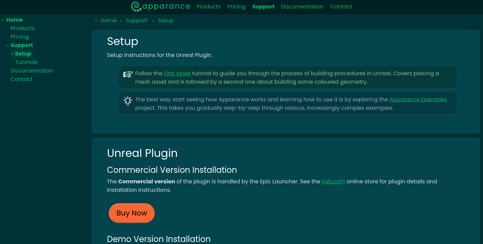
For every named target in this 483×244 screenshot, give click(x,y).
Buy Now (132, 213)
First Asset (177, 73)
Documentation (302, 7)
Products (208, 7)
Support (21, 45)
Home (14, 20)
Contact (341, 7)
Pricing (236, 7)
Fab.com (333, 181)
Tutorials (26, 62)
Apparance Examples (418, 99)
